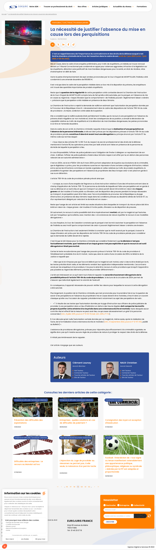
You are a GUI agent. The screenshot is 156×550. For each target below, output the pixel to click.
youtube (151, 275)
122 (89, 487)
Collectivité (138, 506)
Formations (142, 6)
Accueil (4, 14)
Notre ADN (33, 6)
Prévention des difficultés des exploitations (28, 422)
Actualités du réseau (122, 6)
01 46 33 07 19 (76, 531)
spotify (151, 283)
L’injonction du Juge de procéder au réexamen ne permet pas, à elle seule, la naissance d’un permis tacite (78, 464)
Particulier (111, 506)
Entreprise (124, 506)
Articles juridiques (100, 6)
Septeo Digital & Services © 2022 (140, 548)
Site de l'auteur (80, 377)
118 (74, 487)
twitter (151, 266)
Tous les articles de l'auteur (84, 375)
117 (71, 487)
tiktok (151, 288)
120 (82, 487)
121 (85, 487)
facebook (151, 262)
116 (67, 487)
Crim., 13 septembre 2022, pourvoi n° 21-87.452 (124, 322)
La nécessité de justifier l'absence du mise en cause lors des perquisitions (32, 14)
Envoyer (110, 522)
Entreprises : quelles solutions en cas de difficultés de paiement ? (77, 422)
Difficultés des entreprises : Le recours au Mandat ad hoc (28, 463)
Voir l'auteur (78, 371)
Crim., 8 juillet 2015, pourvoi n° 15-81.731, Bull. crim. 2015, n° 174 (86, 314)
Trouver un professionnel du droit (58, 6)
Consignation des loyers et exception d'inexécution (123, 422)
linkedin (151, 270)
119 (78, 487)
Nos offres (82, 6)
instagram (151, 279)
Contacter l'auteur (81, 373)
